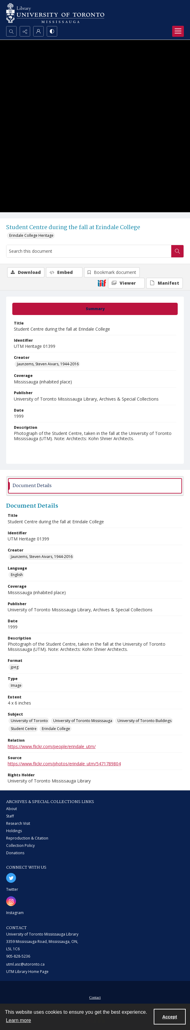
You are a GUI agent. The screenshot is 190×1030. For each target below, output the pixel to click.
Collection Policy (20, 845)
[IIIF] (102, 283)
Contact (95, 997)
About (11, 808)
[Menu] (178, 31)
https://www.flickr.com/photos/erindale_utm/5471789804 (64, 764)
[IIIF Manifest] (164, 283)
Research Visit (18, 823)
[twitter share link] (11, 878)
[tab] (95, 309)
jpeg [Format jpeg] (14, 667)
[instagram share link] (11, 901)
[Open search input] (11, 31)
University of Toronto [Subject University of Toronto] (29, 720)
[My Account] (38, 31)
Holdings (14, 830)
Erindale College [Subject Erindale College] (56, 728)
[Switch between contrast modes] (52, 31)
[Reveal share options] (25, 31)
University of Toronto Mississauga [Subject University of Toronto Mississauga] (82, 720)
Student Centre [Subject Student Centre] (24, 728)
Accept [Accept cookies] (169, 1016)
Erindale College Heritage (31, 235)
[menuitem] (95, 997)
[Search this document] (88, 251)
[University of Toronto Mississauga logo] (55, 13)
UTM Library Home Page (27, 971)
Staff (10, 816)
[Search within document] (177, 251)
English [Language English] (17, 574)
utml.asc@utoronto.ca (25, 964)
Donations (15, 852)
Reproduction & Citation (27, 838)
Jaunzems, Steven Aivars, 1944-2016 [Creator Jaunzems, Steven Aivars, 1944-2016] (48, 364)
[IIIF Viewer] (126, 283)
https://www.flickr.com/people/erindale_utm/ (52, 746)
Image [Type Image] (16, 685)
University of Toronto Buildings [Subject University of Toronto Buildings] (144, 720)
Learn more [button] (18, 1020)
